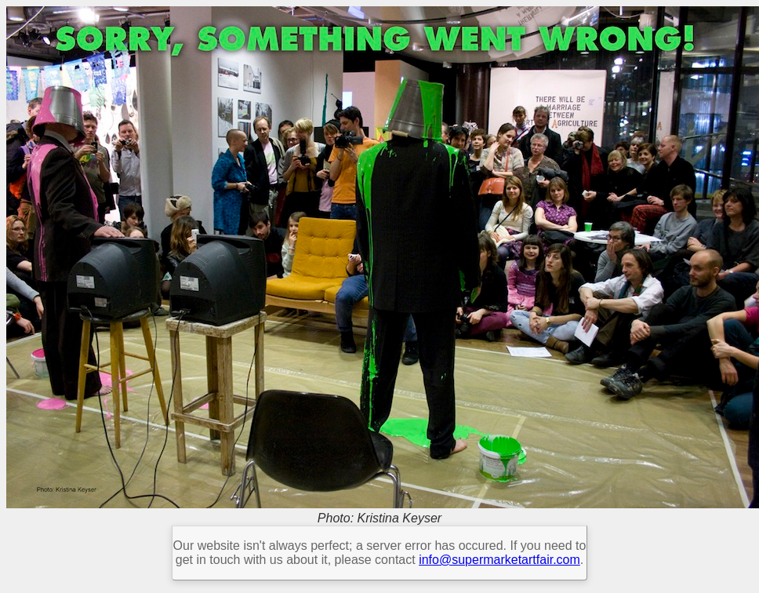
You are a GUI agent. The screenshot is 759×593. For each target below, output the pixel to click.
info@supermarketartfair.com (499, 559)
